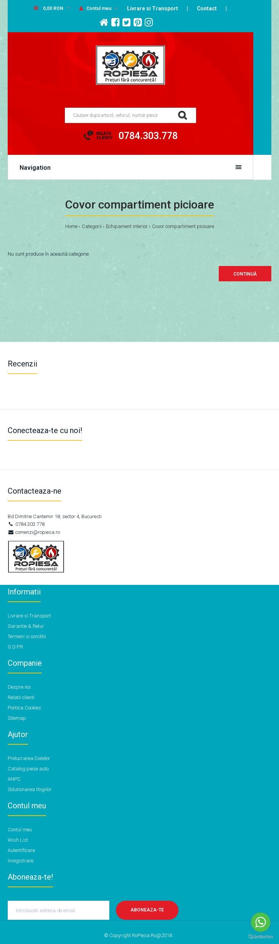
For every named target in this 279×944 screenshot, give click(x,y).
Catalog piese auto (28, 769)
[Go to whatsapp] (260, 922)
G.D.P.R (15, 647)
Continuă (245, 274)
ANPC (14, 779)
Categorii (92, 226)
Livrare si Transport (152, 8)
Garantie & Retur (26, 626)
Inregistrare (20, 861)
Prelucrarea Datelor (29, 758)
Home (71, 226)
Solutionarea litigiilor (30, 789)
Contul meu (95, 8)
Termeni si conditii (27, 636)
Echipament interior (127, 226)
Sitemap (17, 718)
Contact (207, 8)
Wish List (18, 840)
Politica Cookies (24, 708)
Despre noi (19, 687)
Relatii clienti (21, 697)
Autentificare (21, 850)
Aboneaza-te (147, 910)
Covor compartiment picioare (183, 226)
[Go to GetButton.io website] (260, 936)
